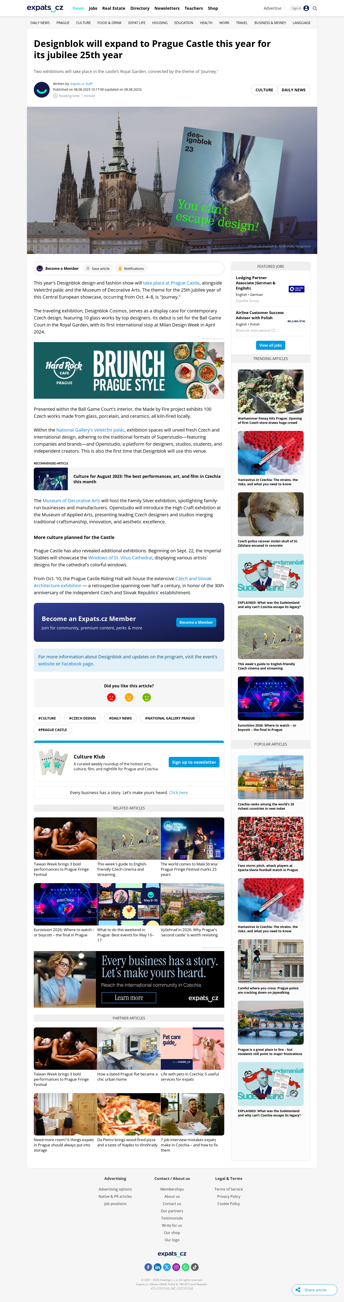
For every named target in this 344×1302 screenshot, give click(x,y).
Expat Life (136, 22)
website (46, 664)
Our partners (172, 1210)
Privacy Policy (228, 1196)
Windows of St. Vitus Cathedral (120, 558)
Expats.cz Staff (81, 84)
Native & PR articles (115, 1196)
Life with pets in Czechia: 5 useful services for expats (190, 1076)
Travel (242, 22)
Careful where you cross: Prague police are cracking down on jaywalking (268, 990)
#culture (47, 718)
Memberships (172, 1189)
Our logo (172, 1239)
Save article (98, 268)
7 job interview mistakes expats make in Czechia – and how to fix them (189, 1145)
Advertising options (115, 1189)
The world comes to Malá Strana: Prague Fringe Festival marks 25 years (189, 869)
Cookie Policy (228, 1203)
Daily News (40, 22)
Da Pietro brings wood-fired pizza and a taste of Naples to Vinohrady (127, 1142)
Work (224, 22)
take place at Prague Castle (171, 283)
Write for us (172, 1225)
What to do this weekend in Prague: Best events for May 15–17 (125, 935)
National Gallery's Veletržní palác (90, 430)
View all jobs (270, 345)
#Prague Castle (52, 729)
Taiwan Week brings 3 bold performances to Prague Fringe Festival (61, 869)
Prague (62, 22)
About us (172, 1196)
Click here (178, 792)
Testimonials (172, 1218)
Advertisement (213, 338)
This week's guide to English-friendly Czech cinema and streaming (122, 869)
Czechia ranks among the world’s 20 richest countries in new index (266, 806)
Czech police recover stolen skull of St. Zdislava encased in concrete (268, 543)
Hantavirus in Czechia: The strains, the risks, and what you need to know (268, 482)
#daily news (120, 718)
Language (301, 22)
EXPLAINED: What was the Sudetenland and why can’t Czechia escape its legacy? (269, 604)
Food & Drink (110, 22)
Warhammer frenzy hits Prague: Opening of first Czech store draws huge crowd (270, 420)
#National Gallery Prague (170, 718)
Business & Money (270, 22)
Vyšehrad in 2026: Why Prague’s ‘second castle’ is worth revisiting (189, 932)
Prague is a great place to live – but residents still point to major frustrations (270, 1051)
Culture (83, 22)
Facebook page (77, 664)
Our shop (172, 1232)
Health (206, 22)
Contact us (172, 1203)
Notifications (131, 268)
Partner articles (129, 1018)
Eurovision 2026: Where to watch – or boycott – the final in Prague (64, 932)
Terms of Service (229, 1189)
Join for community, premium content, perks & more (92, 627)
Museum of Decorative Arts (71, 501)
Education (183, 22)
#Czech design (82, 718)
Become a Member (196, 622)
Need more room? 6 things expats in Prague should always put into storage (64, 1145)
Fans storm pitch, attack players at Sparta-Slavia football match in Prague (268, 867)
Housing (160, 22)
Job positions (115, 1203)
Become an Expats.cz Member (89, 618)
